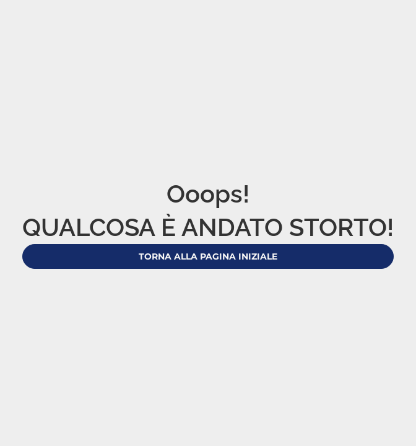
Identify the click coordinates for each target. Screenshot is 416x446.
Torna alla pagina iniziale (208, 256)
